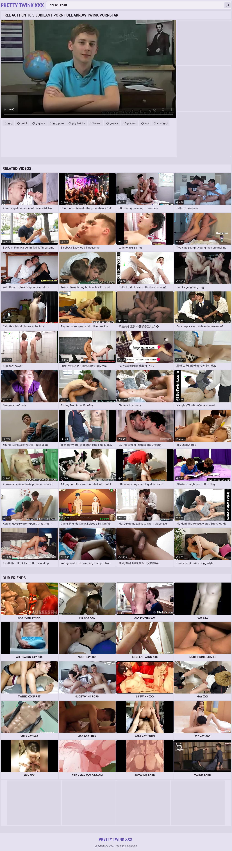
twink (24, 123)
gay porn (58, 123)
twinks (97, 123)
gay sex (40, 123)
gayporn (131, 123)
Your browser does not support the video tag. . (88, 69)
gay (10, 123)
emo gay (162, 123)
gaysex (114, 123)
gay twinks (78, 123)
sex (147, 123)
